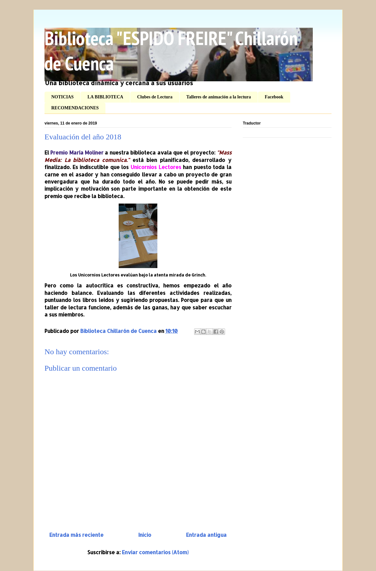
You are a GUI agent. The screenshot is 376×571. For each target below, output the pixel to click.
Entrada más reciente (76, 534)
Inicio (144, 534)
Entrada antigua (206, 534)
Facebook (274, 97)
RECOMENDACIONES (75, 107)
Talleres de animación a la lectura (218, 97)
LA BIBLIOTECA (105, 97)
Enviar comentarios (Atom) (155, 552)
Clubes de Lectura (155, 97)
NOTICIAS (62, 97)
